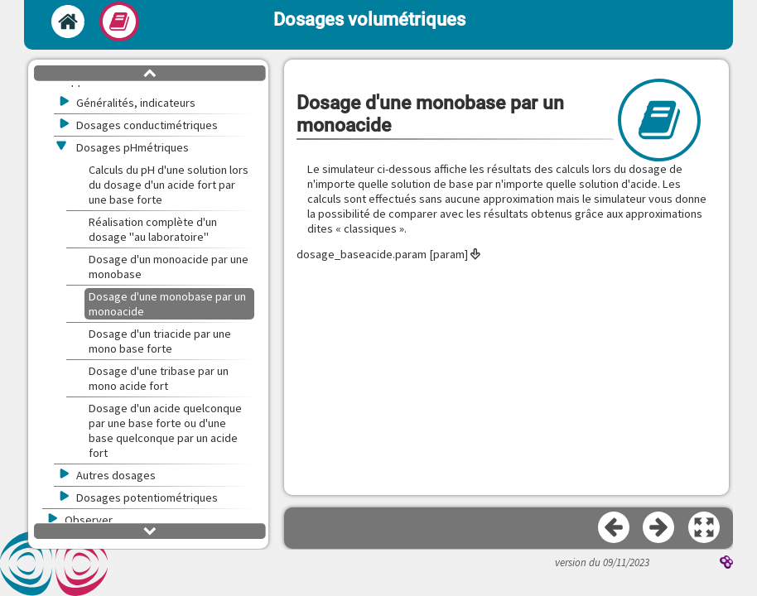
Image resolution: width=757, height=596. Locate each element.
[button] (704, 528)
